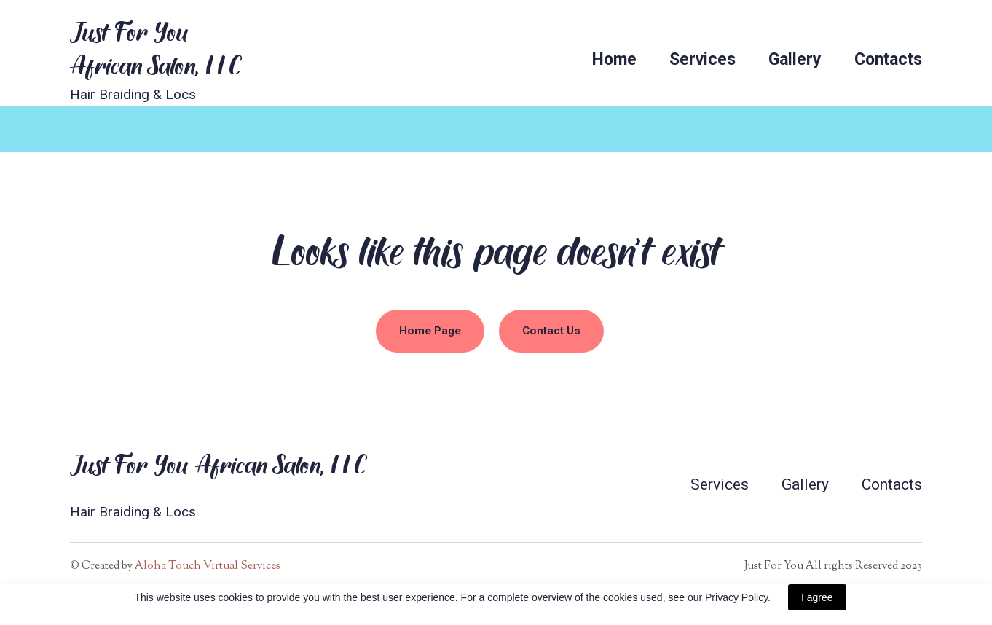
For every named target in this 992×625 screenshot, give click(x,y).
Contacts (888, 59)
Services (702, 59)
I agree (817, 597)
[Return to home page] (155, 48)
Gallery (795, 59)
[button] (430, 331)
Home (614, 59)
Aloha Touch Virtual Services (207, 566)
